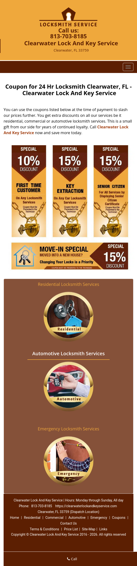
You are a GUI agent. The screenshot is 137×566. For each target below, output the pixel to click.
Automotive (77, 518)
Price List (71, 529)
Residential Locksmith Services (68, 284)
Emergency (98, 518)
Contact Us (68, 523)
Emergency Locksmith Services (68, 429)
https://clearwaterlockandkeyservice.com (86, 506)
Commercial (54, 518)
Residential (32, 518)
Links (103, 529)
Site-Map (88, 529)
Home (14, 518)
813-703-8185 (68, 36)
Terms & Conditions (44, 529)
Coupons (118, 518)
